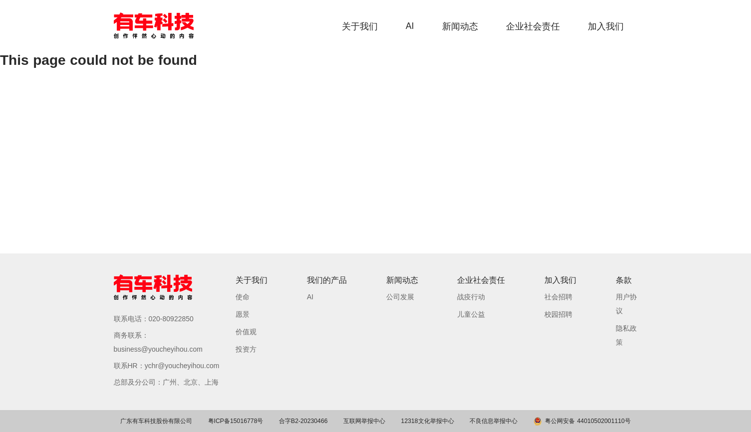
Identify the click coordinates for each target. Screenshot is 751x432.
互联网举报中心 (364, 421)
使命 (243, 297)
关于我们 (360, 26)
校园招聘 (558, 314)
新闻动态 (460, 26)
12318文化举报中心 (427, 421)
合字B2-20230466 (303, 421)
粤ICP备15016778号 (235, 421)
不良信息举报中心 (493, 421)
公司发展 (400, 297)
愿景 (243, 314)
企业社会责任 (533, 26)
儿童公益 (471, 314)
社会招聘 (558, 297)
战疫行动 (471, 297)
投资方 (246, 349)
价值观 (246, 332)
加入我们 (606, 26)
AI (410, 26)
